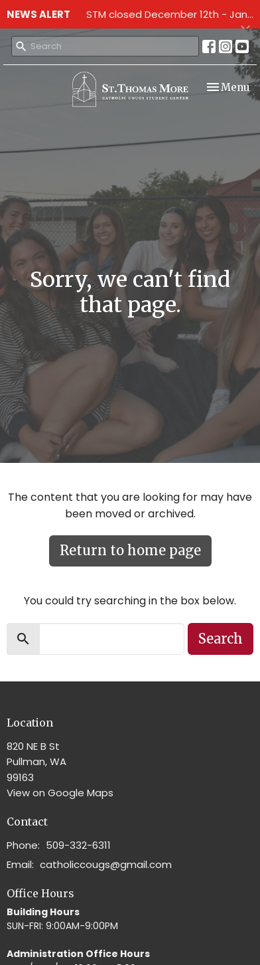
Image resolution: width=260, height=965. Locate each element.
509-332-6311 (78, 845)
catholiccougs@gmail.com (106, 864)
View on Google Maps (60, 793)
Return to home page (130, 550)
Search (220, 638)
